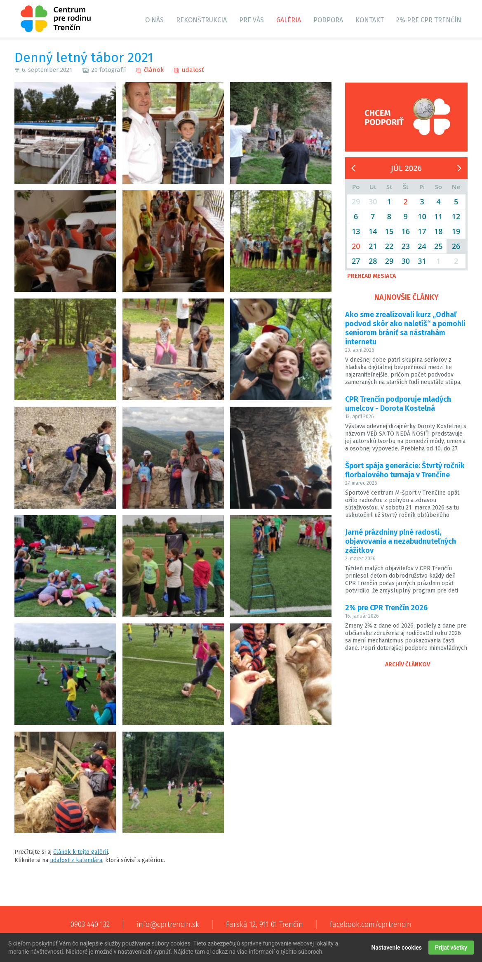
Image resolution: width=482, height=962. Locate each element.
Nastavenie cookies (396, 948)
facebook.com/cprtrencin (370, 924)
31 (422, 261)
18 (438, 231)
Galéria (288, 20)
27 (356, 261)
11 (438, 216)
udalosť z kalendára (76, 860)
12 (456, 216)
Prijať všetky (451, 948)
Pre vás (251, 20)
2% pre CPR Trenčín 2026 (386, 607)
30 (405, 261)
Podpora (328, 20)
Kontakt (369, 20)
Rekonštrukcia (201, 20)
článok (154, 69)
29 (389, 261)
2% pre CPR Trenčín (428, 20)
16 (405, 231)
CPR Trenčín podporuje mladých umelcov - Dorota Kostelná (398, 404)
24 (422, 246)
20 (356, 246)
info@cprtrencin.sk (167, 924)
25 (438, 246)
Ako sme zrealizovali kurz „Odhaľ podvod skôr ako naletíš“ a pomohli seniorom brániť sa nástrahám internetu (405, 328)
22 (389, 246)
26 (456, 246)
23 (405, 246)
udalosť (192, 69)
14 (373, 231)
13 (356, 231)
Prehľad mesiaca (371, 276)
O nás (154, 20)
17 (422, 231)
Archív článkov (407, 664)
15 (389, 231)
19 (456, 231)
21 (373, 246)
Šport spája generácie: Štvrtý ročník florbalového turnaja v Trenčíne (405, 470)
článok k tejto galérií (80, 851)
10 (422, 216)
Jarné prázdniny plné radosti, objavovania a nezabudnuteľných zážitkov (400, 541)
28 (373, 261)
